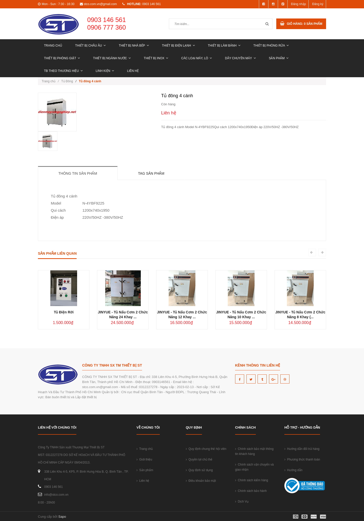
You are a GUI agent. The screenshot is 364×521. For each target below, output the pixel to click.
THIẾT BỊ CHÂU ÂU (90, 45)
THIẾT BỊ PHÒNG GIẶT (62, 58)
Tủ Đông (67, 81)
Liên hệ (133, 71)
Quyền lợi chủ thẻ (199, 459)
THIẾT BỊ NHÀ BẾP (134, 45)
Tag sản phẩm (151, 173)
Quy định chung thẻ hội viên (206, 449)
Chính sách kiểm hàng (251, 480)
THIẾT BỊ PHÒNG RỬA (271, 45)
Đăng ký (317, 4)
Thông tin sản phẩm (77, 173)
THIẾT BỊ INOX (156, 58)
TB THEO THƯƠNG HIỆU (63, 71)
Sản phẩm (278, 58)
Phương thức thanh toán (302, 459)
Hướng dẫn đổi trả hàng (302, 449)
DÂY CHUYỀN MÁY (240, 58)
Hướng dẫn (293, 470)
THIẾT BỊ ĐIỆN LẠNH (178, 45)
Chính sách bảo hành (251, 491)
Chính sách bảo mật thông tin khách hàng (254, 451)
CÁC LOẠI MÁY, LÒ (196, 58)
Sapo (62, 516)
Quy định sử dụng (199, 470)
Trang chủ (53, 45)
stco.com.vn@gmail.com (100, 4)
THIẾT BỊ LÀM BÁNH (224, 45)
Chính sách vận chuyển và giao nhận (254, 467)
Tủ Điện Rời (64, 312)
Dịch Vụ (241, 501)
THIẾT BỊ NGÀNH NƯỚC (112, 58)
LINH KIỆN (105, 71)
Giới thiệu (144, 459)
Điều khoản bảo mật (201, 481)
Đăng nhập (298, 4)
